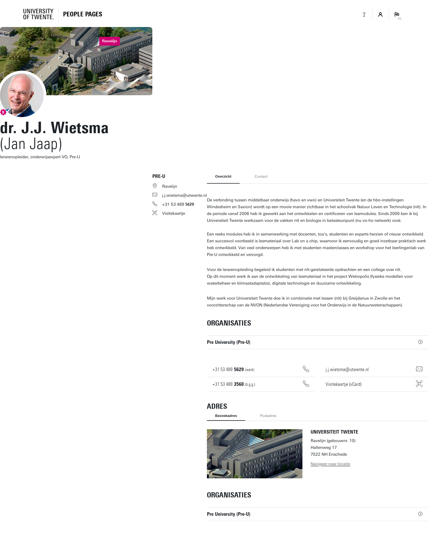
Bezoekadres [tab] (226, 416)
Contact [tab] (261, 176)
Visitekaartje (173, 213)
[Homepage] (82, 14)
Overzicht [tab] (223, 176)
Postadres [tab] (268, 416)
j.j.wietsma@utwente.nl (184, 195)
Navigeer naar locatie (330, 463)
